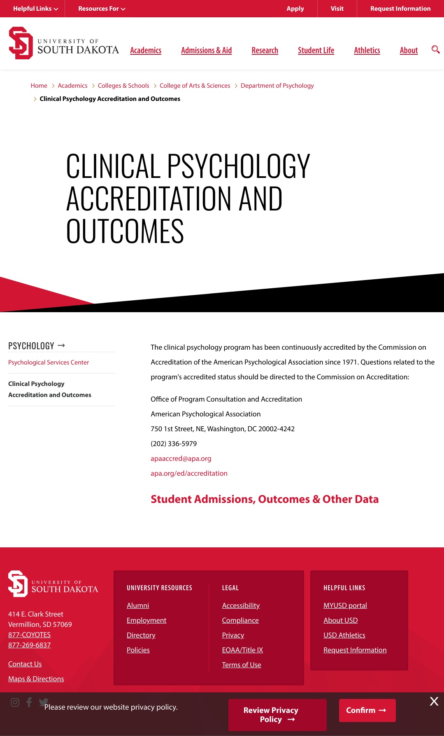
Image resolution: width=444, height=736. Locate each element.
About (409, 50)
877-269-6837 (29, 645)
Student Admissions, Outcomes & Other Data (265, 499)
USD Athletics (344, 635)
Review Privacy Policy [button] (271, 714)
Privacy (233, 635)
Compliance (240, 620)
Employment (147, 620)
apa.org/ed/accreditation (189, 473)
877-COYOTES (29, 634)
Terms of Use (241, 664)
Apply (295, 9)
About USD (340, 620)
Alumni (138, 605)
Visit (337, 9)
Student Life (316, 50)
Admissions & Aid (206, 50)
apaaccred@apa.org (181, 458)
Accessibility (241, 605)
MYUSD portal (345, 605)
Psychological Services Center (48, 362)
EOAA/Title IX (242, 649)
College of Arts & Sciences (195, 86)
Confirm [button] (360, 710)
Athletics (367, 50)
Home (39, 86)
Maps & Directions (36, 678)
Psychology (31, 345)
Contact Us (25, 663)
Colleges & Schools (123, 86)
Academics (145, 50)
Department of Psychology (277, 86)
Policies (138, 649)
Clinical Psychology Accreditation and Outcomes (49, 389)
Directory (141, 635)
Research (264, 50)
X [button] (434, 701)
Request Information (400, 9)
